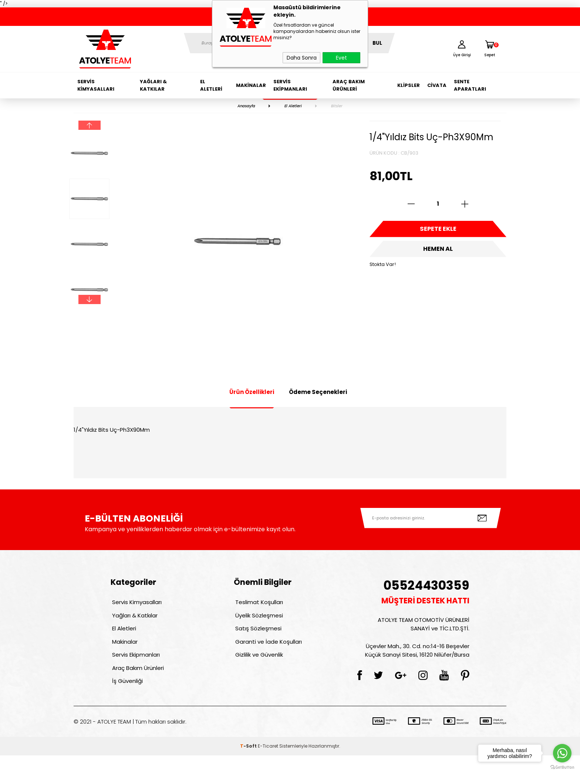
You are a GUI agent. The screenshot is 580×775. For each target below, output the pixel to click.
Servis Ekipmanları (290, 85)
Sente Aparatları (470, 85)
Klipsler (408, 85)
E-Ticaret (268, 765)
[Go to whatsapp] (562, 753)
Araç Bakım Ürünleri (349, 85)
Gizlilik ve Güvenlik (257, 667)
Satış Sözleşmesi (257, 635)
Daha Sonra (302, 57)
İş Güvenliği (126, 699)
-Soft (249, 765)
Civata (436, 85)
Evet (341, 57)
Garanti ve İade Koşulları (267, 651)
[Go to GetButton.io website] (562, 767)
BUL (377, 43)
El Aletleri (211, 85)
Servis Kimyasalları (95, 85)
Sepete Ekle (438, 231)
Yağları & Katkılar (153, 85)
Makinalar (251, 85)
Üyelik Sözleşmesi (257, 619)
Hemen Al (437, 255)
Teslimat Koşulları (257, 603)
